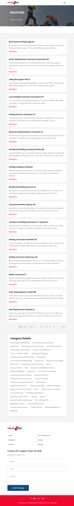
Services (40, 440)
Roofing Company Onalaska (21, 167)
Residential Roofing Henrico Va (22, 187)
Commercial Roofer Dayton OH (22, 204)
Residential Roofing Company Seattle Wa (26, 149)
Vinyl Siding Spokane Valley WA (22, 292)
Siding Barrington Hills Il (19, 79)
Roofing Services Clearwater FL (22, 114)
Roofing (26, 19)
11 (50, 327)
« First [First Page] (31, 327)
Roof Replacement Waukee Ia (21, 309)
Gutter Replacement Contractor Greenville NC (29, 59)
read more (13, 52)
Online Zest (33, 503)
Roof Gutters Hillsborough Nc (21, 42)
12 (53, 327)
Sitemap (40, 444)
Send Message (18, 488)
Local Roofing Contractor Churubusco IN (26, 97)
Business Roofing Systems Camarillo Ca (26, 132)
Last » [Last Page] (64, 327)
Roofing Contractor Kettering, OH (23, 257)
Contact (10, 444)
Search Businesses (44, 435)
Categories (11, 440)
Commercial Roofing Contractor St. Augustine (28, 222)
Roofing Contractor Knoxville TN (23, 239)
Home (12, 19)
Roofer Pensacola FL (17, 274)
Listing (19, 19)
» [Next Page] (59, 327)
